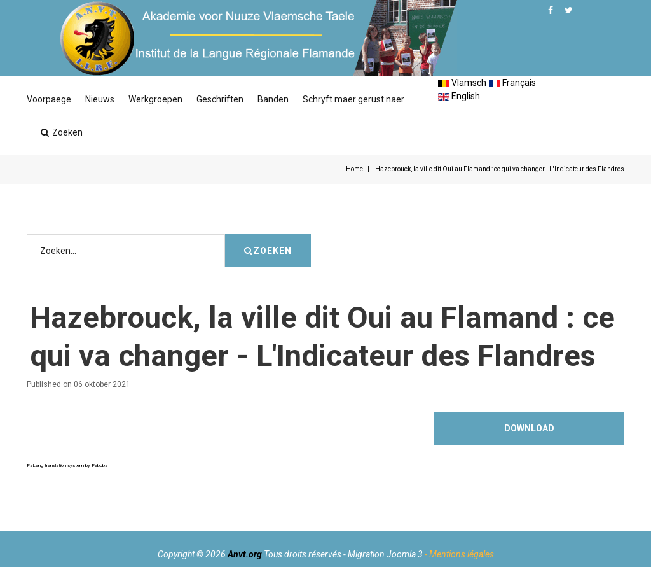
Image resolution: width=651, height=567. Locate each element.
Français (512, 83)
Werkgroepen (155, 99)
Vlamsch (462, 83)
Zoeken (62, 132)
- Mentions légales (459, 554)
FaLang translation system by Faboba (67, 504)
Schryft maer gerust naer (353, 99)
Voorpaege (49, 99)
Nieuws (99, 99)
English (459, 96)
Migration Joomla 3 (385, 554)
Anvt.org (245, 554)
